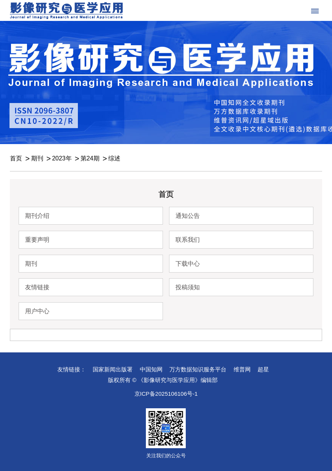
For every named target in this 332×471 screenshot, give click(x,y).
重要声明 (37, 239)
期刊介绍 (37, 216)
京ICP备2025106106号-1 (166, 393)
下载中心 (187, 263)
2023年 (62, 158)
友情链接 (37, 287)
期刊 (37, 158)
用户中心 (37, 311)
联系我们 (187, 239)
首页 (16, 158)
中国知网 (151, 369)
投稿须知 (187, 287)
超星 (263, 369)
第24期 (90, 158)
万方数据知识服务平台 (197, 369)
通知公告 (187, 216)
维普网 (242, 369)
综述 (114, 158)
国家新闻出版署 (113, 369)
